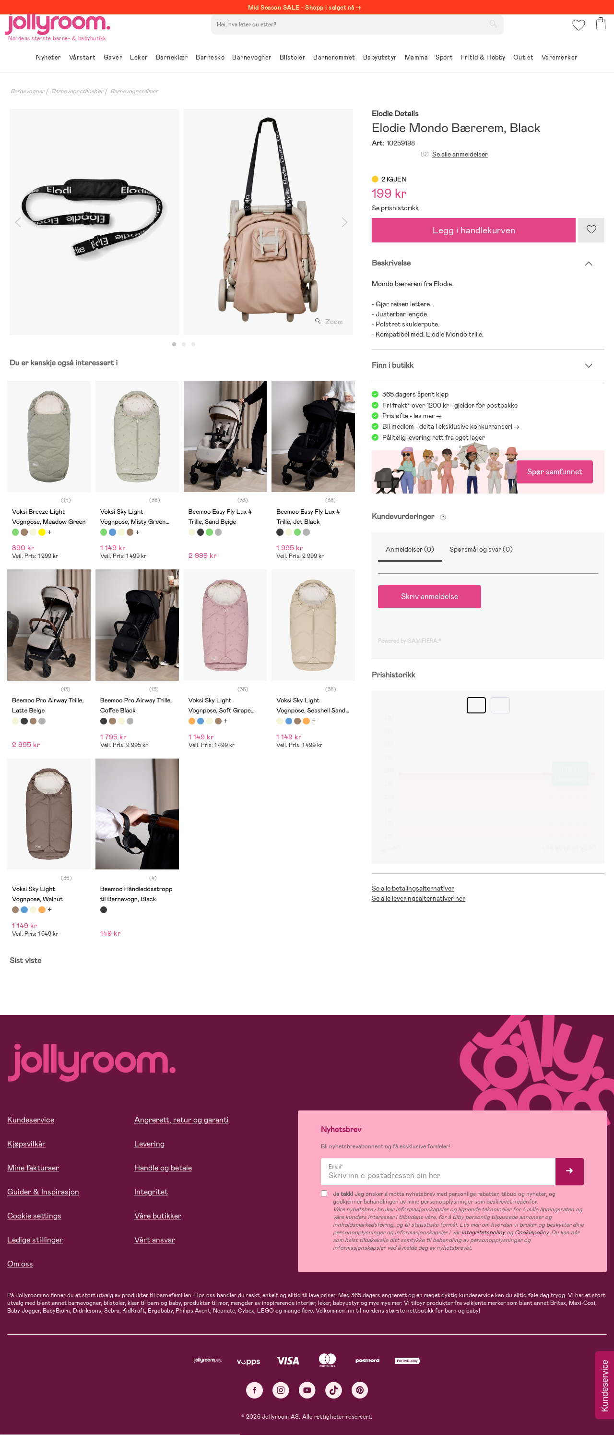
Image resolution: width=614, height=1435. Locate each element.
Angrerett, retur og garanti (181, 1120)
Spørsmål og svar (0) (481, 549)
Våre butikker (157, 1216)
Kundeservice (30, 1120)
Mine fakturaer (33, 1168)
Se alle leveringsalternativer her (418, 898)
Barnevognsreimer (134, 91)
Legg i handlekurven (474, 230)
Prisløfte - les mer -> (412, 415)
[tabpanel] (94, 222)
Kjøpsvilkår (26, 1144)
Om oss (20, 1264)
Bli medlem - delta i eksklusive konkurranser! (447, 426)
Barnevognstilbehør (77, 91)
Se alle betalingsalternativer (413, 888)
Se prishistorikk (395, 208)
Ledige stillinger (35, 1240)
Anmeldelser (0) (410, 549)
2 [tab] (184, 345)
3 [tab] (193, 345)
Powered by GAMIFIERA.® (409, 641)
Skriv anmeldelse (429, 596)
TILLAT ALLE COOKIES (74, 1402)
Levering (149, 1144)
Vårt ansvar (154, 1240)
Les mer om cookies (51, 1372)
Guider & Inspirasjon (43, 1192)
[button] (576, 35)
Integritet (151, 1192)
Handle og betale (163, 1168)
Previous (18, 222)
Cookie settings (34, 1216)
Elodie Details (395, 114)
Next (344, 222)
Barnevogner (27, 91)
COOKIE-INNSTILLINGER (185, 1402)
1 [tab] (174, 345)
